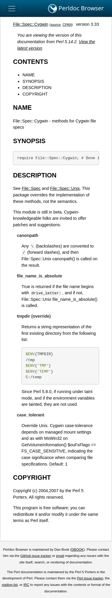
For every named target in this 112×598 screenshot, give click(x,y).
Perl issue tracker (90, 578)
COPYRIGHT (35, 94)
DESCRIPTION (36, 87)
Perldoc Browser (76, 8)
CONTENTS (30, 61)
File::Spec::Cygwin (30, 24)
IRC (26, 584)
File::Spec (31, 188)
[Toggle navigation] (12, 8)
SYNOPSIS (33, 81)
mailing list (10, 584)
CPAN (67, 24)
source (55, 24)
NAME (28, 74)
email (60, 555)
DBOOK (77, 549)
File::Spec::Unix (65, 188)
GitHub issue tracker (35, 555)
